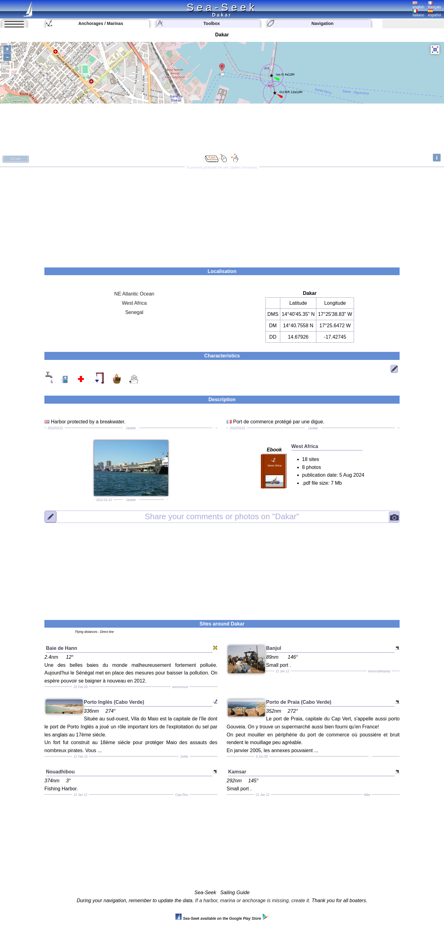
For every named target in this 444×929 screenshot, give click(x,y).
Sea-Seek (222, 7)
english (418, 5)
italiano (418, 13)
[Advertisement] (222, 215)
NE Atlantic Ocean (134, 293)
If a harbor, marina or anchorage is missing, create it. (252, 900)
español (434, 13)
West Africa (134, 303)
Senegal (134, 312)
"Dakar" (222, 516)
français (434, 5)
